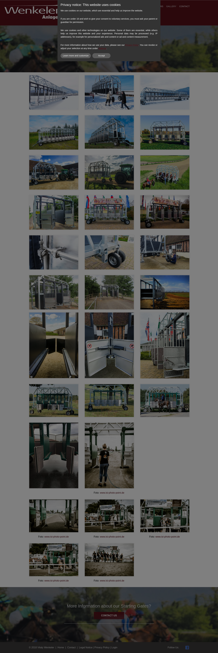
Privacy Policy (132, 45)
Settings (102, 48)
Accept (101, 55)
